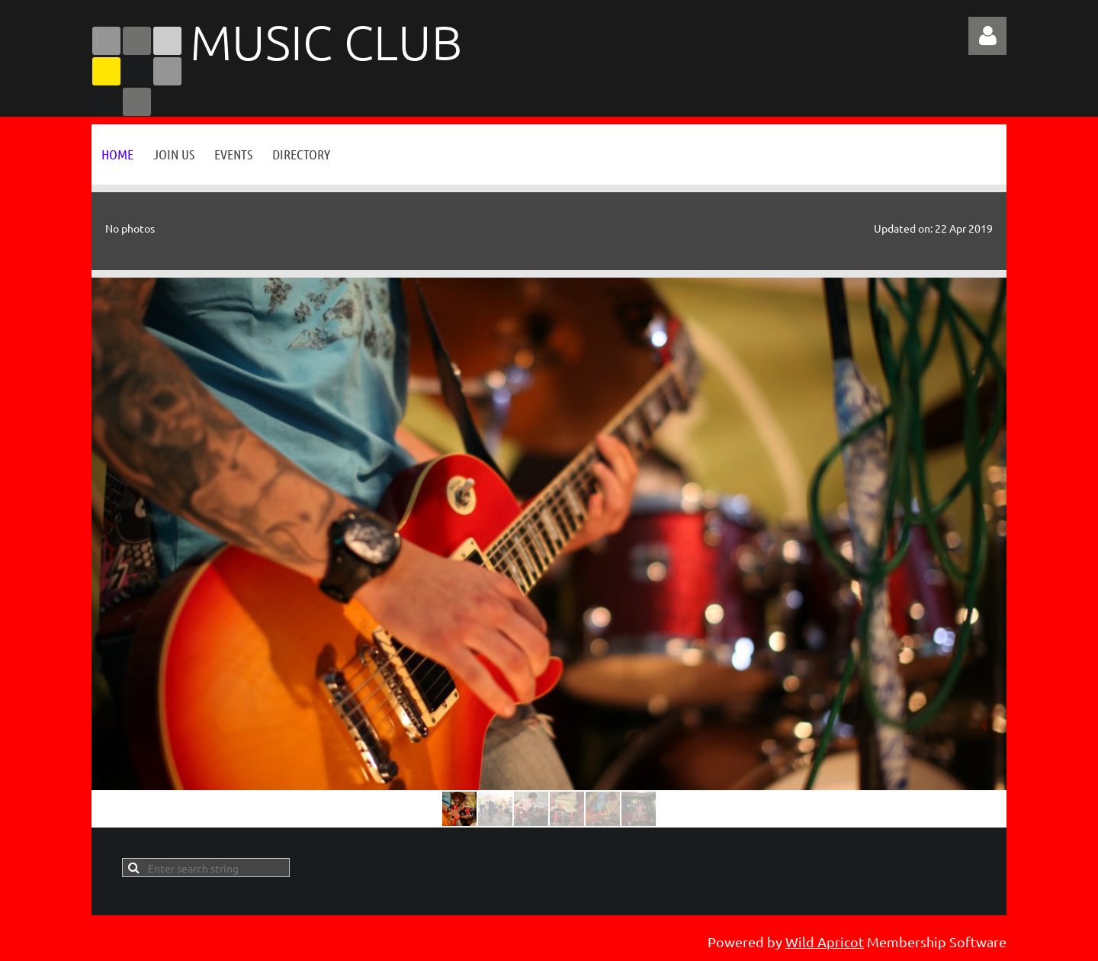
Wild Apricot (824, 942)
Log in (987, 36)
